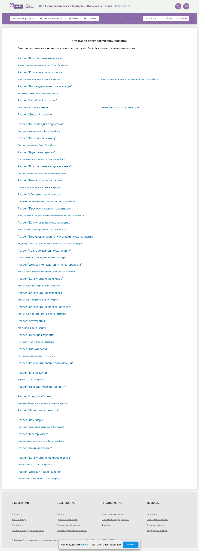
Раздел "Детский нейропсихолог (39, 471)
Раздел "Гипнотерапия (33, 349)
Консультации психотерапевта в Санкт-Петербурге (42, 229)
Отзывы (90, 18)
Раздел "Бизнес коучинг (34, 372)
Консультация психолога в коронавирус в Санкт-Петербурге (129, 79)
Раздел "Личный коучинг (34, 448)
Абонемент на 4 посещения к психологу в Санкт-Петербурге (46, 201)
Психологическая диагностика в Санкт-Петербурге (42, 173)
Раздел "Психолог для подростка (40, 124)
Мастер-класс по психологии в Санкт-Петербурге (41, 441)
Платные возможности (114, 514)
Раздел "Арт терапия (31, 321)
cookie (84, 544)
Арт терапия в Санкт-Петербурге (33, 328)
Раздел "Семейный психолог (37, 100)
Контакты (152, 514)
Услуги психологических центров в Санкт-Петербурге (43, 65)
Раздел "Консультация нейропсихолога (44, 457)
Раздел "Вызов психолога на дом (40, 180)
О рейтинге (17, 525)
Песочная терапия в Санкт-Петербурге (36, 342)
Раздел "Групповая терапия (36, 152)
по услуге (151, 18)
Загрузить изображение (69, 525)
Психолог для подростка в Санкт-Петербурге (39, 131)
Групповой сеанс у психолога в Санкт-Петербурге (41, 159)
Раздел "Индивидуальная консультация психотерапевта (55, 236)
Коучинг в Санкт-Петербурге (31, 379)
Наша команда (19, 519)
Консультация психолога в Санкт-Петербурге (39, 79)
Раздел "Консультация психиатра (40, 278)
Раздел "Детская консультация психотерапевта (49, 264)
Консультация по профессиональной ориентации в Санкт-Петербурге (51, 215)
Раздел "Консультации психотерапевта (44, 222)
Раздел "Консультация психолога (40, 72)
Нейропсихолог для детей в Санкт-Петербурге (39, 478)
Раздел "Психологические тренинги (41, 386)
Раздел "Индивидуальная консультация (44, 86)
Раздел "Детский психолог (35, 114)
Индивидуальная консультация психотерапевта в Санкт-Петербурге (50, 243)
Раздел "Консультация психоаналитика (44, 307)
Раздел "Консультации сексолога (40, 293)
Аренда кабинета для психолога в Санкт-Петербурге (42, 403)
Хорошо (131, 544)
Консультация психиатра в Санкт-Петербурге (39, 286)
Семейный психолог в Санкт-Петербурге (120, 107)
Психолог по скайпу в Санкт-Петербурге (37, 145)
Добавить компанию (67, 519)
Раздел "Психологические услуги (40, 58)
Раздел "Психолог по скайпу (36, 138)
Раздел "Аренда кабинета (35, 396)
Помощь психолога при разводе (33, 107)
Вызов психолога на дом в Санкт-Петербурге (39, 187)
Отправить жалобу (156, 525)
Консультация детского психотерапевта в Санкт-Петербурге (46, 272)
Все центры (23, 18)
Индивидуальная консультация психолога (38, 93)
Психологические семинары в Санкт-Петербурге (41, 427)
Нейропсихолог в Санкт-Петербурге (35, 464)
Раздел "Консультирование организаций (45, 363)
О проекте (17, 514)
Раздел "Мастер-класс (32, 434)
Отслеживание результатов (116, 519)
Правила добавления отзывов (72, 530)
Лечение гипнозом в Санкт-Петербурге (36, 356)
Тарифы (106, 525)
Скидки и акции (51, 18)
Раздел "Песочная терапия (35, 335)
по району (166, 18)
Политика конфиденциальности (28, 530)
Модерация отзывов (157, 530)
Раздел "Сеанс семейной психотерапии (44, 250)
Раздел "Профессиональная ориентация (45, 208)
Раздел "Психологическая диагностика (44, 166)
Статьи (60, 514)
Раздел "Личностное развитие (38, 410)
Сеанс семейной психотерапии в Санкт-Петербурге (42, 257)
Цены (73, 18)
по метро (182, 18)
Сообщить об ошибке (158, 519)
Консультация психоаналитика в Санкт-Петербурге (42, 314)
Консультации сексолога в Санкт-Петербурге (39, 300)
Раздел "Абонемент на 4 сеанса (39, 194)
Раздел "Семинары (30, 420)
